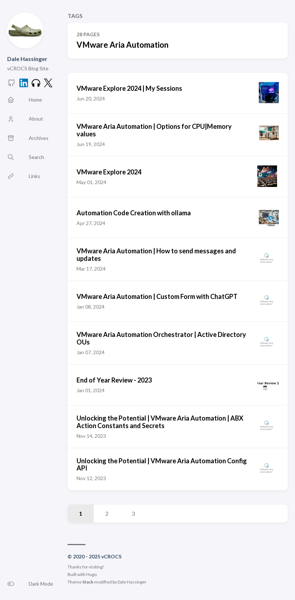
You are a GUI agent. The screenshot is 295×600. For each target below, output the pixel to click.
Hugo (91, 574)
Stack (87, 582)
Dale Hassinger (27, 58)
